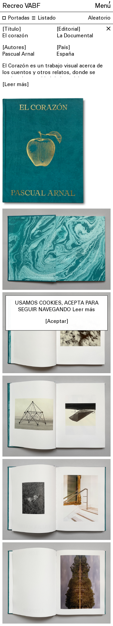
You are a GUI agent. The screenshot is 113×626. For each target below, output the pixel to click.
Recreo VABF (21, 4)
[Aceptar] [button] (56, 321)
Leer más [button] (83, 310)
